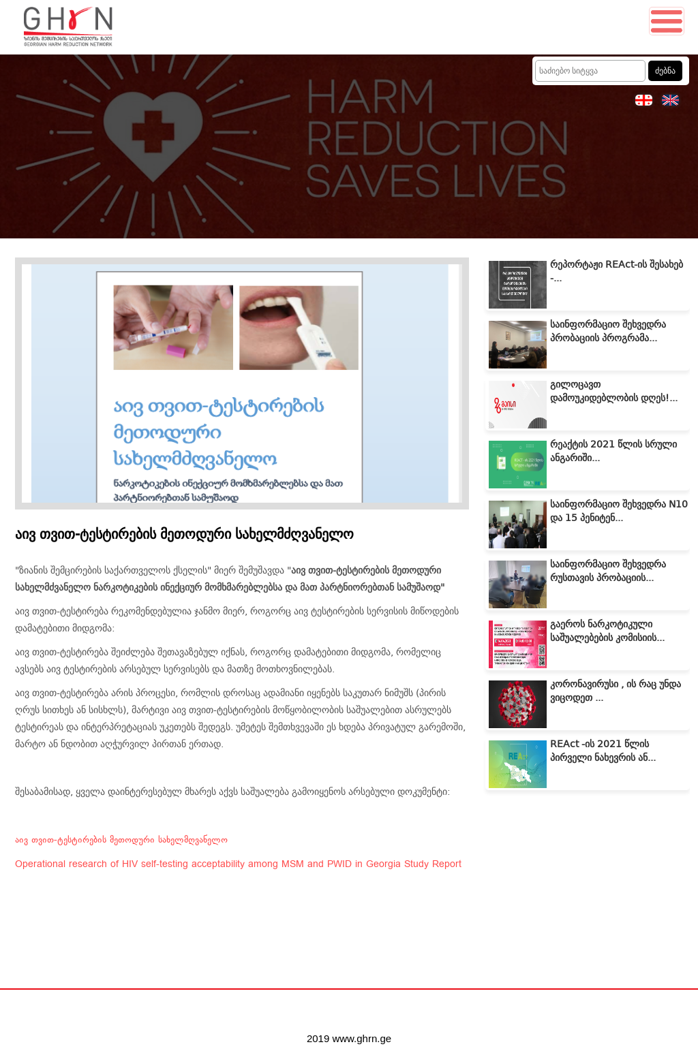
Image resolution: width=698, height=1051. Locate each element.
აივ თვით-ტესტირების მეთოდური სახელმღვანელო (121, 839)
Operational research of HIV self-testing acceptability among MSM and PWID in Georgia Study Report (238, 864)
